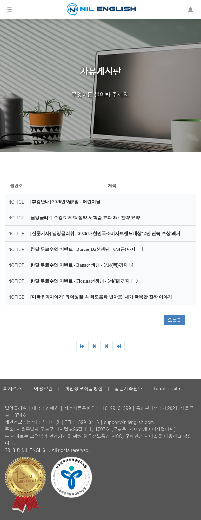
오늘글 (174, 320)
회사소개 (12, 388)
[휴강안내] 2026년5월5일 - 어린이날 (65, 201)
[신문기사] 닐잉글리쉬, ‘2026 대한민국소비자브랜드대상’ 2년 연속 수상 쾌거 (105, 233)
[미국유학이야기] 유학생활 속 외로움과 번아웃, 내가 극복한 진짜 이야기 (101, 297)
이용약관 (43, 388)
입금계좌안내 (128, 388)
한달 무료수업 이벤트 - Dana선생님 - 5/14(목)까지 (79, 265)
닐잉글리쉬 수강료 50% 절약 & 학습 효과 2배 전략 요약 (85, 217)
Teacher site (166, 388)
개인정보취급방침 (83, 388)
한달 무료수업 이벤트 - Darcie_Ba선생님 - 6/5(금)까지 (83, 249)
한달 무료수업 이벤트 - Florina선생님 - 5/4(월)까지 (80, 281)
